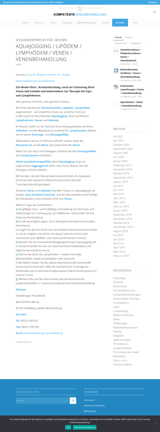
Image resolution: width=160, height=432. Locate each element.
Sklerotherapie (122, 340)
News (18, 64)
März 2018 (119, 251)
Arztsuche (152, 2)
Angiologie (119, 278)
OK (68, 427)
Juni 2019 (118, 190)
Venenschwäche (122, 364)
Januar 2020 (120, 161)
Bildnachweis (90, 411)
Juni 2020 (118, 157)
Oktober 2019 (121, 173)
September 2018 (123, 227)
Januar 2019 (120, 210)
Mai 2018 (118, 243)
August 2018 (120, 231)
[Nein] (156, 423)
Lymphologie (120, 311)
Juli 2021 (118, 136)
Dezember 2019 (122, 165)
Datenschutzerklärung (94, 405)
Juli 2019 (118, 186)
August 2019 (120, 181)
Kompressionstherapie (126, 294)
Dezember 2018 (122, 214)
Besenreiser (120, 286)
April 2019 (119, 198)
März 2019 (119, 202)
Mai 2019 (118, 194)
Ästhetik (118, 282)
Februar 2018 (121, 255)
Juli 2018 (118, 235)
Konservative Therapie (126, 298)
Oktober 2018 (121, 223)
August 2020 (120, 153)
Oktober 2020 (121, 144)
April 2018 (119, 247)
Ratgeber (118, 335)
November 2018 (122, 219)
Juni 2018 (118, 239)
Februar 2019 (121, 206)
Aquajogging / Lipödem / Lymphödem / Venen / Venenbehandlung (49, 52)
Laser (116, 307)
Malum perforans (123, 315)
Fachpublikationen (124, 290)
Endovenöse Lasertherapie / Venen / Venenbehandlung (132, 89)
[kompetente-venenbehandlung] (80, 12)
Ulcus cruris (120, 360)
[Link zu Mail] (154, 11)
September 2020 (123, 148)
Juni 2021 (118, 140)
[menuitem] (152, 2)
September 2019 (123, 177)
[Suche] (46, 400)
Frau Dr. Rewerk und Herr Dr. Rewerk (48, 74)
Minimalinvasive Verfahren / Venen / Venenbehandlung (130, 73)
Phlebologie (120, 323)
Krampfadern (121, 302)
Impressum (89, 400)
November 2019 (122, 169)
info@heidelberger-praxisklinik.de (43, 333)
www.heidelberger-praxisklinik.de (35, 81)
